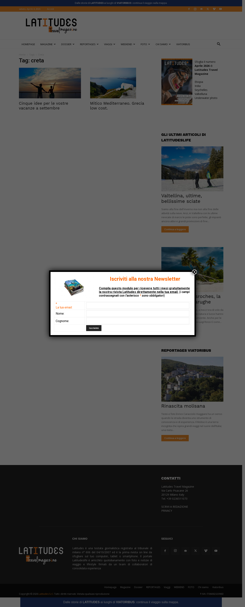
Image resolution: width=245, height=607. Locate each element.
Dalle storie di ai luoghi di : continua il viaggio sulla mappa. (122, 602)
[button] (220, 44)
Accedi (51, 8)
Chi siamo (164, 44)
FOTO (146, 44)
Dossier (69, 44)
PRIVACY (168, 510)
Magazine (49, 44)
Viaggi (111, 44)
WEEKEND (129, 44)
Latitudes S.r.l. (47, 594)
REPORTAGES (90, 44)
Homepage (29, 44)
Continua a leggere (176, 229)
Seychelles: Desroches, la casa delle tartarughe (192, 299)
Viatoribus (184, 44)
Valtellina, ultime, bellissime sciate (183, 198)
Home (23, 54)
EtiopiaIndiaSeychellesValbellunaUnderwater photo (207, 90)
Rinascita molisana (185, 406)
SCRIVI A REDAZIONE (176, 506)
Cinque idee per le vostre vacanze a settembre (45, 105)
